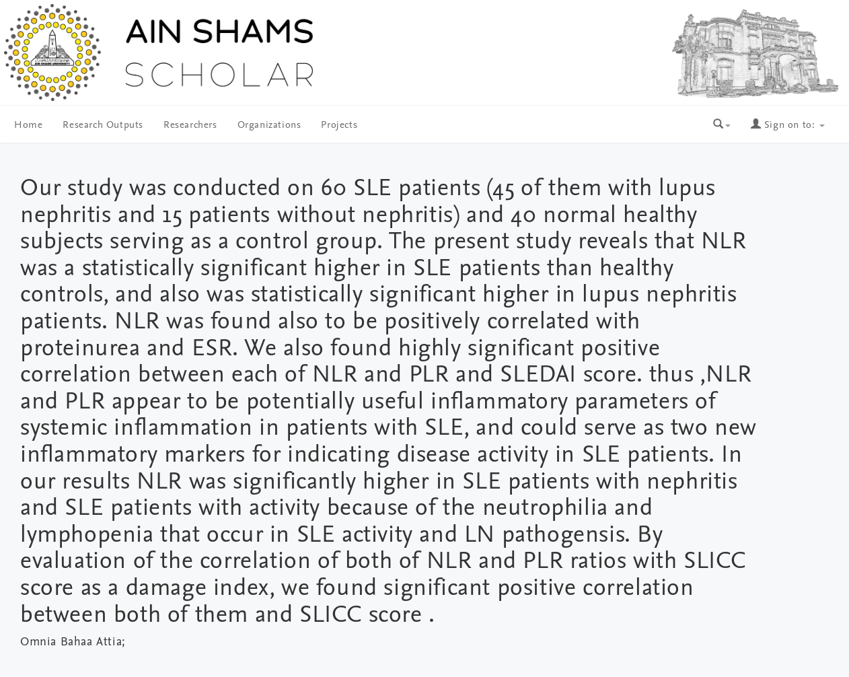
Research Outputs (103, 125)
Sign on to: (788, 125)
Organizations (269, 125)
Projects (339, 125)
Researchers (190, 125)
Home (28, 125)
